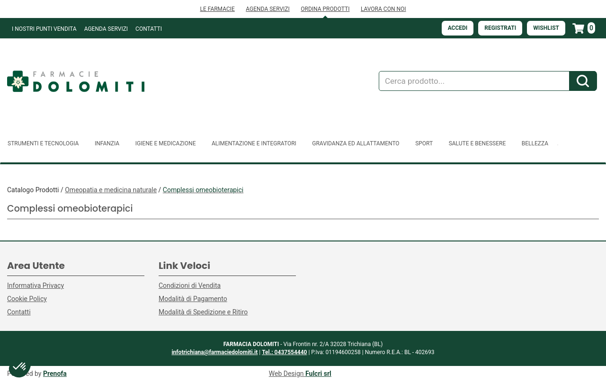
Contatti (148, 29)
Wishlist (546, 28)
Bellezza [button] (535, 143)
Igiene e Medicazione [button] (165, 143)
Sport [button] (424, 143)
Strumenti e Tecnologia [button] (43, 143)
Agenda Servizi (106, 29)
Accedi (458, 28)
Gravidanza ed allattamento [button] (355, 143)
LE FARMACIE (217, 9)
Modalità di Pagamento (193, 299)
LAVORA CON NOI (383, 9)
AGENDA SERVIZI (267, 9)
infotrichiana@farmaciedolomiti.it (214, 352)
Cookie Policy (27, 299)
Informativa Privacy (35, 285)
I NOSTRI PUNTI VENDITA (44, 29)
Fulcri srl (318, 373)
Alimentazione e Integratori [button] (254, 143)
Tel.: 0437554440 (284, 352)
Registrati (500, 28)
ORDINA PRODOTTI (325, 9)
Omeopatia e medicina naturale (111, 190)
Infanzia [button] (107, 143)
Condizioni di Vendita (190, 285)
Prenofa (55, 373)
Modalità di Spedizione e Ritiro (203, 312)
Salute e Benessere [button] (477, 143)
